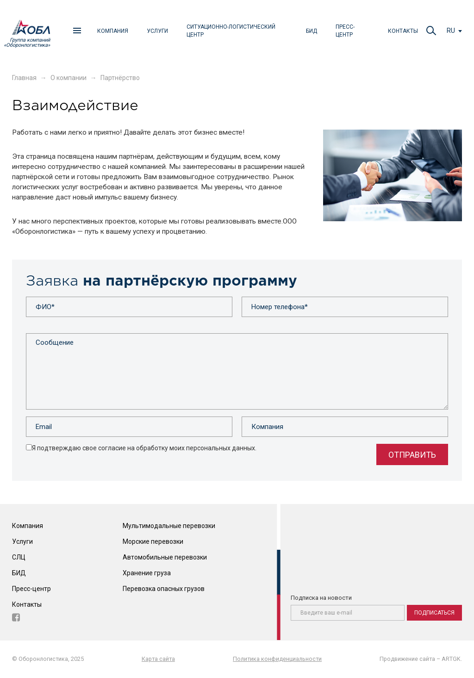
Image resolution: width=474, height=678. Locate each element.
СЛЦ (18, 557)
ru (451, 30)
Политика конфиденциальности (277, 658)
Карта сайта (158, 658)
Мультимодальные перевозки (169, 525)
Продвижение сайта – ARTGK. (421, 658)
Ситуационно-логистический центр (231, 31)
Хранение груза (147, 573)
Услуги (157, 31)
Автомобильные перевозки (165, 557)
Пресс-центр (345, 31)
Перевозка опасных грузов (164, 588)
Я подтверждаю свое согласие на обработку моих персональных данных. (144, 448)
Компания (112, 31)
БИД (311, 31)
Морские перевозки (153, 541)
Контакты (403, 31)
